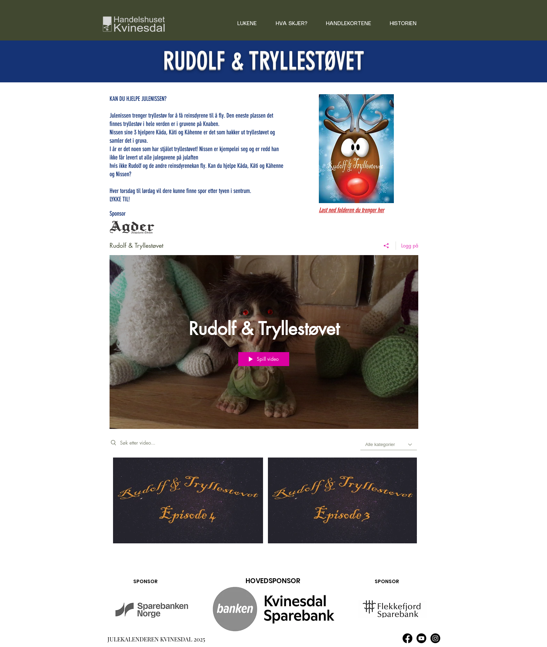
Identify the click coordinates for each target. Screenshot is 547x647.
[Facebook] (407, 638)
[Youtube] (421, 638)
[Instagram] (435, 638)
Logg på (409, 245)
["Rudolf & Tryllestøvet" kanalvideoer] (264, 505)
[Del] (386, 245)
